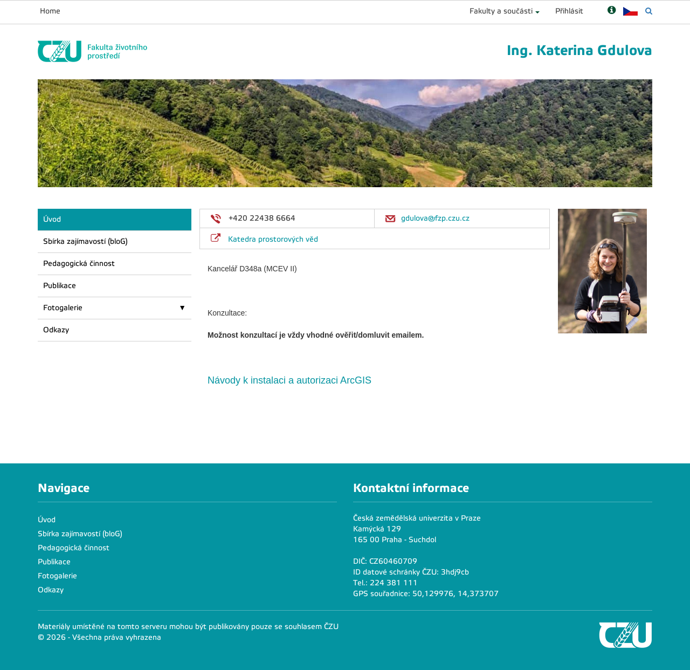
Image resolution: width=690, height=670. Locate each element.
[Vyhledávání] (648, 11)
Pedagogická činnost (79, 263)
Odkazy (56, 330)
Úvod (52, 219)
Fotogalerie (62, 308)
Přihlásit (569, 11)
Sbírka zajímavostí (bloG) (85, 241)
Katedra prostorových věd (273, 239)
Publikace (59, 286)
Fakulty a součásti (501, 11)
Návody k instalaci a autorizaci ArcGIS (291, 380)
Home (50, 11)
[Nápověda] (612, 11)
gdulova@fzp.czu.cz (435, 218)
